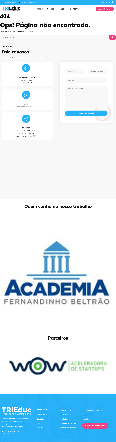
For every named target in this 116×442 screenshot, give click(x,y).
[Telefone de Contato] (26, 68)
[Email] (26, 95)
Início (40, 9)
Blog (63, 9)
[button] (112, 2)
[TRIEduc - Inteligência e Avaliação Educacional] (58, 172)
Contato (74, 9)
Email (26, 104)
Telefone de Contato (26, 77)
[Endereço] (26, 119)
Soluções (52, 9)
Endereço (26, 128)
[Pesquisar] (112, 37)
